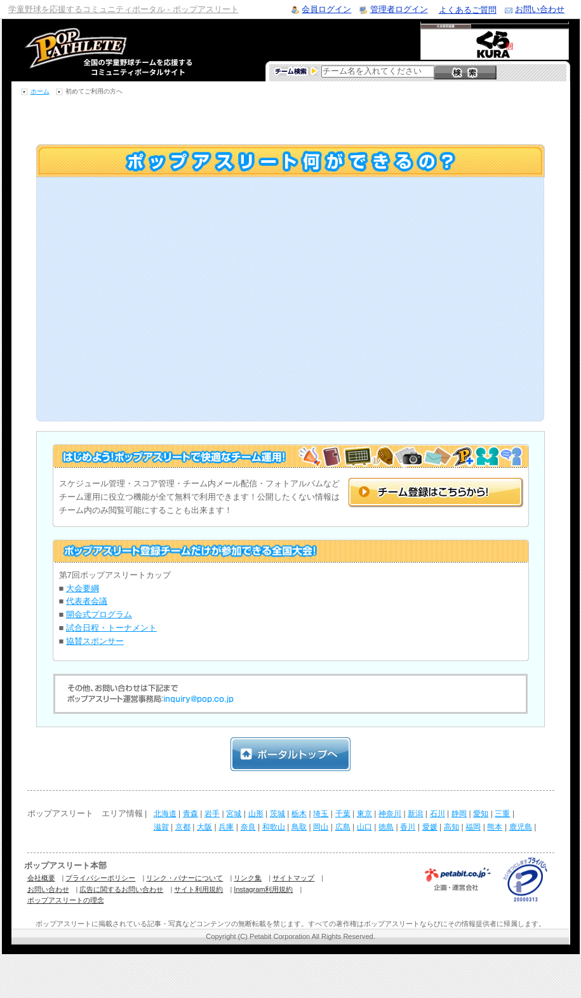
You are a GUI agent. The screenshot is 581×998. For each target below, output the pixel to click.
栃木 (299, 813)
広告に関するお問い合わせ (121, 889)
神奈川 (389, 813)
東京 (364, 813)
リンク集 (248, 878)
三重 (502, 813)
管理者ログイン (399, 9)
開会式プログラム (99, 614)
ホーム (40, 91)
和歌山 (273, 827)
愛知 (480, 813)
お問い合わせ (539, 9)
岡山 (320, 827)
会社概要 (41, 878)
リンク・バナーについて (184, 878)
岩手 (212, 813)
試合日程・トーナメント (111, 627)
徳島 (386, 827)
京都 (182, 827)
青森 (190, 813)
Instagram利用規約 (263, 889)
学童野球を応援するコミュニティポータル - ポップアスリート (123, 9)
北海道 (165, 813)
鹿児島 (520, 827)
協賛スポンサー (95, 641)
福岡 (473, 827)
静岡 (459, 813)
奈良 (248, 827)
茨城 (277, 813)
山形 (256, 813)
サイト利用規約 (198, 889)
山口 (364, 827)
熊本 (494, 827)
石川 (437, 813)
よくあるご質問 (468, 10)
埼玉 (320, 813)
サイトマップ (293, 878)
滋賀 (161, 827)
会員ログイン (326, 9)
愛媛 (429, 827)
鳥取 (299, 827)
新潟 (415, 813)
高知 (451, 827)
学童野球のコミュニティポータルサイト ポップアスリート (93, 50)
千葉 (343, 813)
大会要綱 (82, 588)
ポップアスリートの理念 (65, 900)
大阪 (204, 827)
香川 (407, 827)
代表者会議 (86, 601)
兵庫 (226, 827)
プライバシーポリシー (100, 878)
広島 (343, 827)
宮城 (233, 813)
